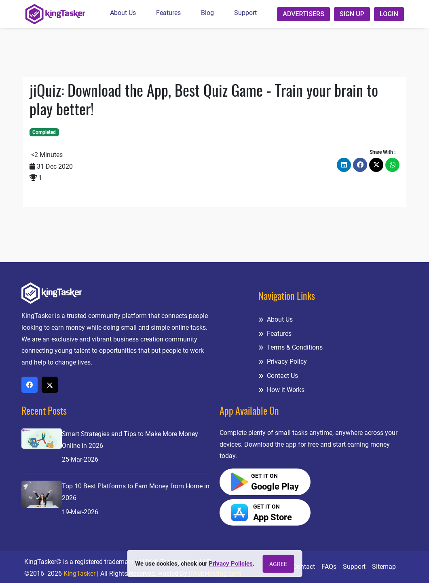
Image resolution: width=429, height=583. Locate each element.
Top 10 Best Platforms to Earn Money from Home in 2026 (135, 492)
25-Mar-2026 (80, 459)
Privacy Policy (282, 361)
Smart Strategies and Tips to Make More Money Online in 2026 (130, 439)
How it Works (281, 390)
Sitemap (384, 566)
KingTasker (79, 573)
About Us (123, 13)
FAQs (328, 566)
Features (168, 13)
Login (389, 14)
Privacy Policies (231, 563)
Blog (207, 13)
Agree (278, 564)
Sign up (352, 14)
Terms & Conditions (290, 347)
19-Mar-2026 (80, 512)
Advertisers (303, 14)
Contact (304, 566)
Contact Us (278, 375)
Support (245, 13)
